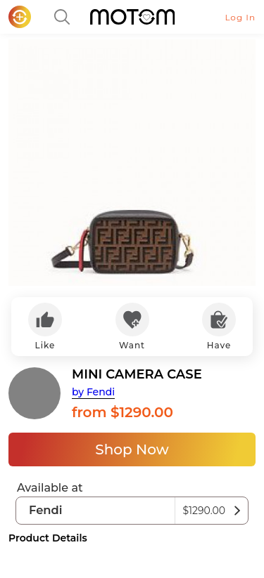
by (93, 392)
